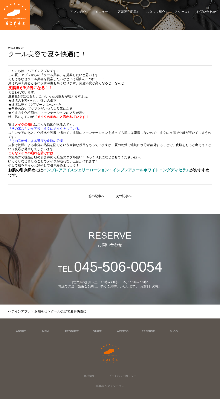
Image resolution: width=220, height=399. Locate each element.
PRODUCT (72, 331)
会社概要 (89, 376)
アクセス (180, 12)
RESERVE (148, 331)
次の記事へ (124, 196)
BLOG (174, 331)
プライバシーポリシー (122, 376)
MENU (46, 331)
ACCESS (122, 331)
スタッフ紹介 (155, 12)
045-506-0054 (110, 267)
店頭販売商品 (127, 12)
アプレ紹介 (78, 12)
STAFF (97, 331)
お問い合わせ (206, 12)
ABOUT (21, 331)
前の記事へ (96, 196)
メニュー (101, 12)
